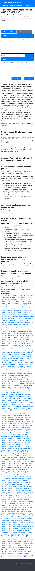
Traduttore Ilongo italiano (16, 394)
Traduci (29, 55)
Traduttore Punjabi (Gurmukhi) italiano (17, 480)
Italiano (18, 97)
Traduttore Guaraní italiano (14, 385)
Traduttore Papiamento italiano (10, 471)
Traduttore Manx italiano (13, 442)
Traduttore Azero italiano (13, 309)
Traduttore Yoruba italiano (24, 555)
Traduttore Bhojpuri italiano (25, 320)
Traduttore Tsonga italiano (19, 532)
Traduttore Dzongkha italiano (19, 360)
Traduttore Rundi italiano (8, 488)
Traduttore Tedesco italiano (14, 522)
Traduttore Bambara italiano (14, 311)
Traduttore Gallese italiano (19, 379)
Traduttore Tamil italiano (19, 519)
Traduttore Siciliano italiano (9, 501)
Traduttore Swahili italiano (8, 513)
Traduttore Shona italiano (23, 499)
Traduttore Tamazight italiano (9, 517)
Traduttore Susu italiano (8, 511)
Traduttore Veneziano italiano (14, 547)
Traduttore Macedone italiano (24, 431)
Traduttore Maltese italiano (14, 440)
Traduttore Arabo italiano (13, 303)
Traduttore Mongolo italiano (14, 454)
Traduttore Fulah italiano (8, 375)
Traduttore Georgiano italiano (9, 381)
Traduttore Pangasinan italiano (19, 469)
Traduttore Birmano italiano (9, 324)
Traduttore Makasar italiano (14, 435)
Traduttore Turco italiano (19, 536)
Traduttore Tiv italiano (12, 528)
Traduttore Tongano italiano (14, 530)
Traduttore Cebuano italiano (9, 332)
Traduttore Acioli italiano (9, 297)
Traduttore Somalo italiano (18, 507)
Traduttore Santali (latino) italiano (15, 494)
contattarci (4, 125)
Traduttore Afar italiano (23, 297)
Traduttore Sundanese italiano (20, 509)
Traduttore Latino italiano (22, 419)
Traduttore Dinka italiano (18, 356)
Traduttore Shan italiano (8, 499)
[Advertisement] (14, 26)
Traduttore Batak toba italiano (9, 316)
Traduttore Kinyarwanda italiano (19, 412)
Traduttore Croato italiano (8, 351)
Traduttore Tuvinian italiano (14, 540)
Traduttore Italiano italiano (25, 402)
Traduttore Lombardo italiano (14, 427)
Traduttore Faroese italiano (9, 366)
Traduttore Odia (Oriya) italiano (15, 465)
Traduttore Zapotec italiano (9, 557)
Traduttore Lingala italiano (13, 425)
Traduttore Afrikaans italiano (9, 299)
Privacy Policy (20, 5)
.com (12, 2)
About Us (5, 5)
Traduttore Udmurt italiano (13, 541)
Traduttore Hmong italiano (17, 391)
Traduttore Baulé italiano (26, 316)
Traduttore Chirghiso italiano (9, 337)
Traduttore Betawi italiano (9, 320)
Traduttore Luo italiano (18, 429)
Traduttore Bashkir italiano (13, 312)
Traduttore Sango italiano (13, 492)
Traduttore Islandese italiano (9, 402)
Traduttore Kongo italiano (23, 415)
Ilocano (13, 97)
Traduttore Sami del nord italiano (10, 490)
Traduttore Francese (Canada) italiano (17, 372)
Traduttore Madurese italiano (10, 433)
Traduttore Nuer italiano (13, 463)
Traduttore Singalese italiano (9, 503)
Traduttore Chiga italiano (26, 335)
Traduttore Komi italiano (8, 415)
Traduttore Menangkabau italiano (10, 452)
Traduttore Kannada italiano (14, 406)
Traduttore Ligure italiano (8, 423)
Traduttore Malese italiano (20, 436)
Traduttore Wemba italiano (8, 551)
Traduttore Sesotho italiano (24, 498)
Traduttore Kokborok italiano (25, 414)
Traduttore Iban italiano (17, 393)
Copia (28, 79)
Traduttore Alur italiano (12, 301)
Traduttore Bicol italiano (8, 322)
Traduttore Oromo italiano (19, 467)
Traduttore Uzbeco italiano (13, 545)
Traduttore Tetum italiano (13, 524)
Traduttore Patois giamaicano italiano (17, 473)
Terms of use (28, 5)
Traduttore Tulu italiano (17, 534)
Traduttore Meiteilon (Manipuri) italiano (17, 450)
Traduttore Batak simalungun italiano (19, 314)
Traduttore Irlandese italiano (20, 400)
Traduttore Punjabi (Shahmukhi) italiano (12, 482)
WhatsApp (19, 226)
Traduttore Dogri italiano (16, 358)
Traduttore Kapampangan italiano (16, 408)
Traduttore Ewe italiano (24, 364)
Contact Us (12, 5)
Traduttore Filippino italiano (9, 368)
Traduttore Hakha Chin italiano (15, 387)
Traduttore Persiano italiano (9, 475)
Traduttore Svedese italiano (23, 511)
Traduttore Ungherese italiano (14, 543)
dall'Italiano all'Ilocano (24, 32)
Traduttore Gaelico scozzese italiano (11, 377)
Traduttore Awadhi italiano (13, 307)
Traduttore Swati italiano (24, 513)
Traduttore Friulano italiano (25, 373)
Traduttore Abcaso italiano (8, 295)
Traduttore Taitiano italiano (24, 515)
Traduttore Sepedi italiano (23, 496)
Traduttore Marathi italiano (13, 444)
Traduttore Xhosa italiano (8, 553)
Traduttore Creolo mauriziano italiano (22, 349)
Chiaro (16, 79)
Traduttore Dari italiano (17, 354)
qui (19, 210)
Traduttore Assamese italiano (14, 305)
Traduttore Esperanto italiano (25, 362)
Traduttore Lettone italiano (25, 421)
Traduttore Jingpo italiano (9, 404)
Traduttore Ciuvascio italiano (14, 343)
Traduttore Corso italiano (19, 345)
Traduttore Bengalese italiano (24, 318)
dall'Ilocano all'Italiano (9, 32)
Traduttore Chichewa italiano (9, 335)
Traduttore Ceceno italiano (25, 332)
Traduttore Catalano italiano (21, 330)
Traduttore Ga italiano (22, 375)
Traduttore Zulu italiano (24, 557)
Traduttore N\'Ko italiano (13, 461)
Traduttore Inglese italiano (21, 396)
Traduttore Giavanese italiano (14, 383)
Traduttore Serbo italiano (8, 498)
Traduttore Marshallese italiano (20, 446)
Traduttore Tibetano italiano (14, 526)
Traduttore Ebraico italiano (8, 362)
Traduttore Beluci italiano (8, 318)
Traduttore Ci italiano (12, 339)
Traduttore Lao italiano (7, 419)
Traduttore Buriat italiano (13, 328)
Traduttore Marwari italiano (9, 448)
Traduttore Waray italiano (20, 549)
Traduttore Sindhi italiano (25, 501)
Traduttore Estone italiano (9, 364)
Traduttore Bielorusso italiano (24, 322)
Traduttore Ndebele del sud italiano (16, 457)
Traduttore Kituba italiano (8, 414)
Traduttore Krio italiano (24, 417)
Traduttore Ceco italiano (8, 333)
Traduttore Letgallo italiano (9, 421)
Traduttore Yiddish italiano (8, 555)
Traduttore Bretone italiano (14, 326)
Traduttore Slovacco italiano (14, 505)
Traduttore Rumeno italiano (25, 486)
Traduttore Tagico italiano (8, 515)
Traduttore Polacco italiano (25, 475)
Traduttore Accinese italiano (25, 295)
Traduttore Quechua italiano (20, 484)
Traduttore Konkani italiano (9, 417)
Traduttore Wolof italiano (24, 551)
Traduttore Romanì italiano (8, 486)
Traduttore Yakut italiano (24, 553)
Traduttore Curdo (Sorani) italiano (15, 352)
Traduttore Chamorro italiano (24, 333)
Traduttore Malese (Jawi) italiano (10, 438)
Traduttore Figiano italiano (25, 366)
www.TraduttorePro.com (14, 564)
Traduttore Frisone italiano (8, 373)
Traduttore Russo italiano (23, 488)
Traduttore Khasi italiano (18, 410)
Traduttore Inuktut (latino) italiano (10, 398)
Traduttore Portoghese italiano (10, 477)
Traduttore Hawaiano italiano (18, 389)
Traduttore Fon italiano (12, 370)
